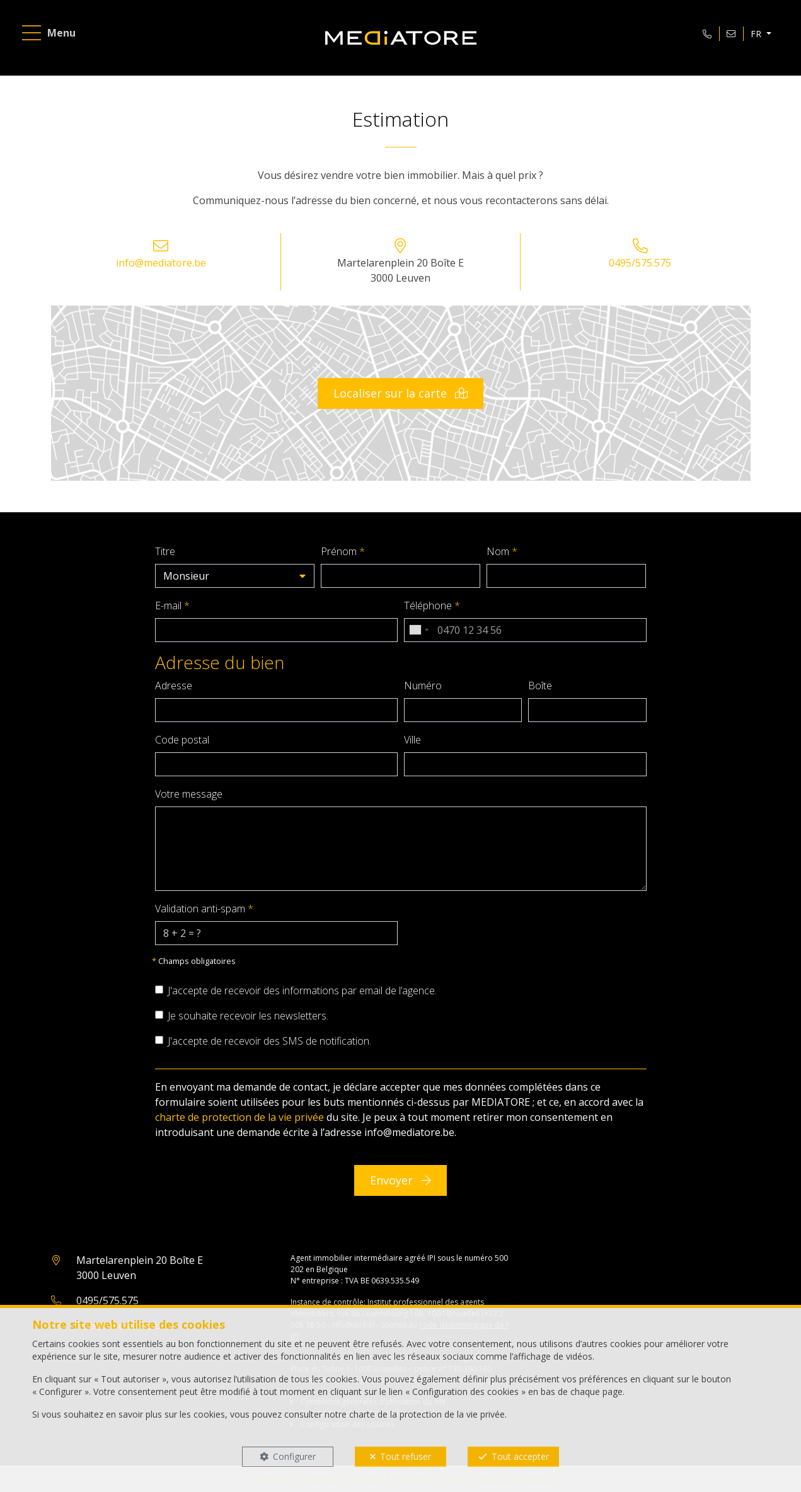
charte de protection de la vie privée (239, 1117)
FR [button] (757, 34)
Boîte (540, 685)
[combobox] (418, 630)
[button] (234, 576)
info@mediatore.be (161, 263)
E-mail (172, 605)
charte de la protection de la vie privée (427, 1414)
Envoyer (400, 1180)
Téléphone (432, 605)
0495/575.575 (640, 263)
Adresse (173, 685)
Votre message (188, 794)
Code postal (182, 740)
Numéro (423, 685)
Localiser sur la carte (400, 393)
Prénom (343, 551)
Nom (502, 551)
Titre (165, 551)
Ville (412, 740)
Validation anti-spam (204, 908)
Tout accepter (520, 1456)
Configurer (294, 1456)
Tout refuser (405, 1456)
